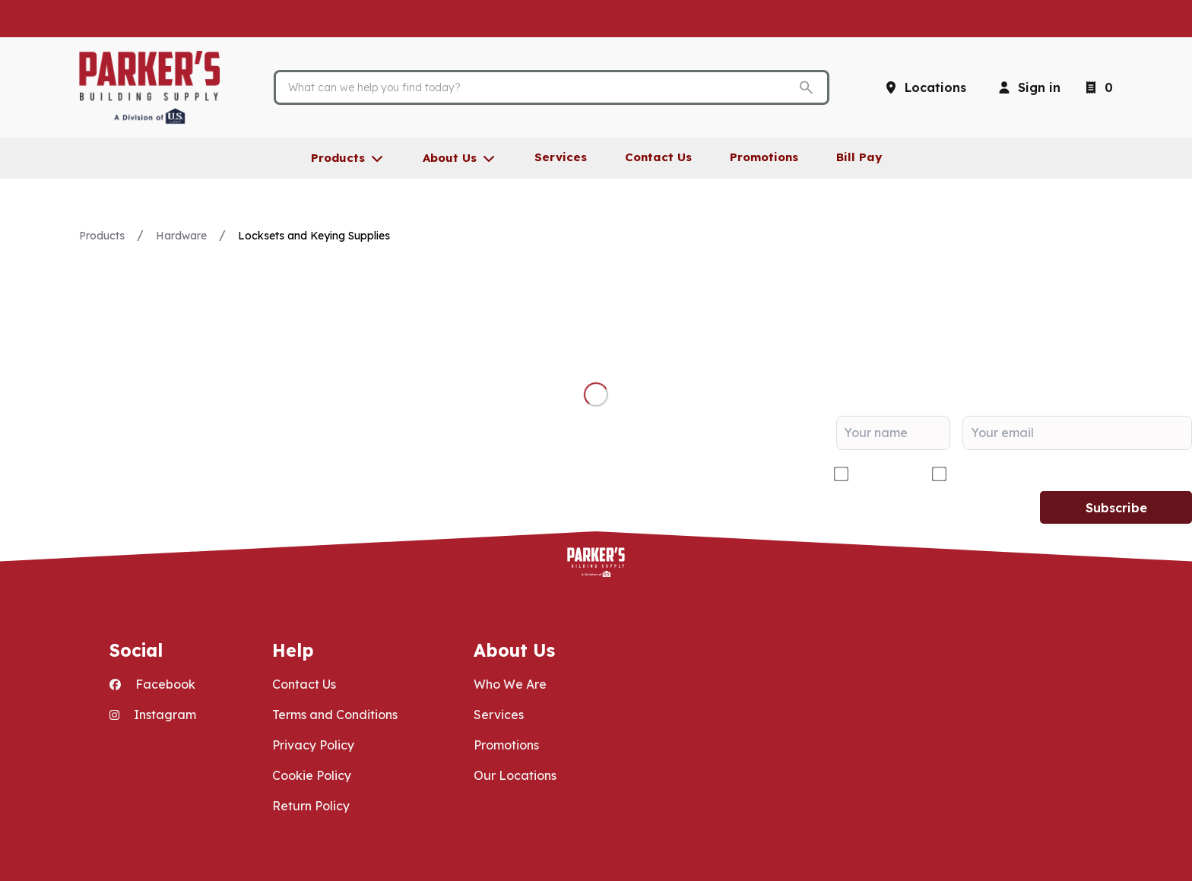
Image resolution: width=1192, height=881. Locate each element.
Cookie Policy (311, 775)
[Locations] (924, 87)
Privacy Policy (313, 745)
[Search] (539, 87)
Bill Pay (859, 157)
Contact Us (304, 684)
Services (499, 714)
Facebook (152, 684)
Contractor (884, 474)
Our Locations (515, 775)
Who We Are (510, 684)
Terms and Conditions (335, 714)
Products (102, 235)
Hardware (181, 235)
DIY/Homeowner (1000, 474)
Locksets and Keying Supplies (314, 235)
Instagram (152, 714)
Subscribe (1116, 507)
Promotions (506, 745)
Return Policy (311, 805)
